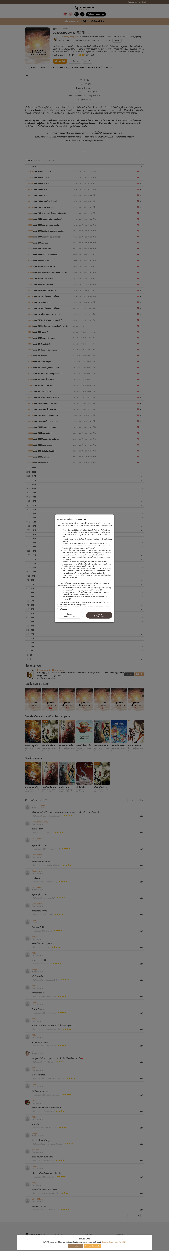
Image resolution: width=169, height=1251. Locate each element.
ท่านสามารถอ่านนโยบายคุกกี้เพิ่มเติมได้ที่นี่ (114, 1242)
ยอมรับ (75, 1246)
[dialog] (84, 625)
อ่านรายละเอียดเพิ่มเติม (92, 1246)
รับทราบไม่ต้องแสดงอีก (99, 615)
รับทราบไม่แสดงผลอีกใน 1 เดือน (69, 615)
